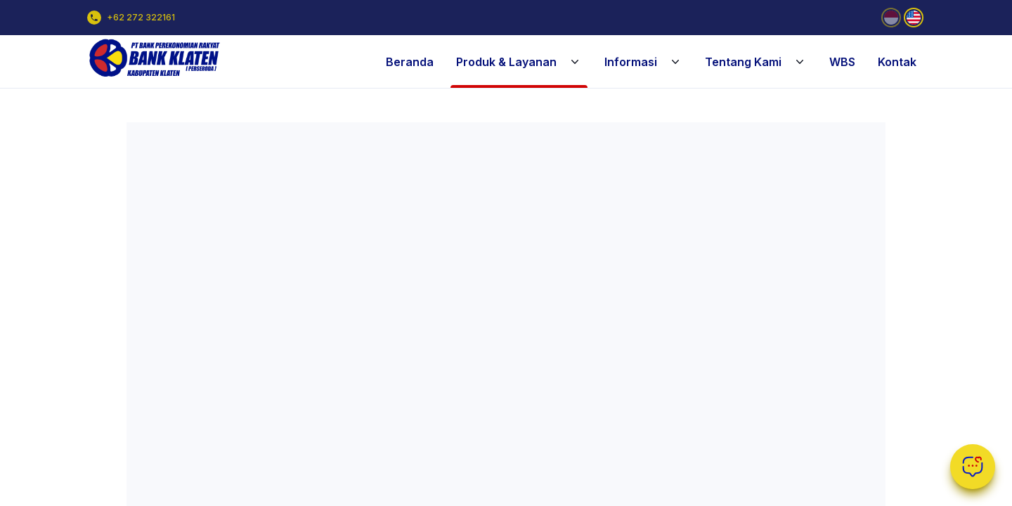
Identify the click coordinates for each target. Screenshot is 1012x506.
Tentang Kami (756, 62)
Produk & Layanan (519, 62)
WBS (842, 62)
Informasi (643, 62)
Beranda (410, 62)
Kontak (897, 62)
